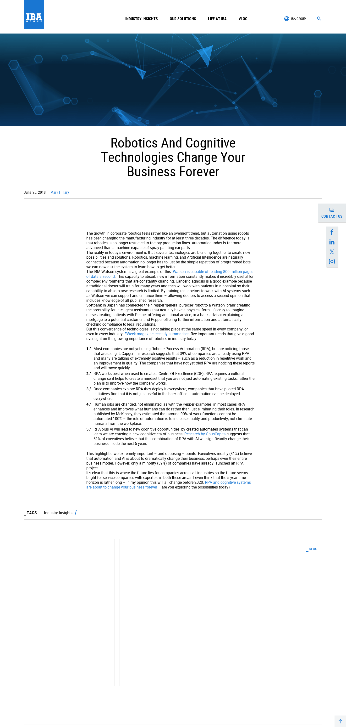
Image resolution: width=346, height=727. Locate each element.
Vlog (243, 18)
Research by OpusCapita (205, 434)
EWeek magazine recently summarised (157, 333)
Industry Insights (141, 18)
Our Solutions (183, 18)
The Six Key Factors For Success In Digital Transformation (242, 633)
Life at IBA (217, 18)
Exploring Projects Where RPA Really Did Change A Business (92, 633)
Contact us (333, 213)
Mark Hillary (59, 192)
